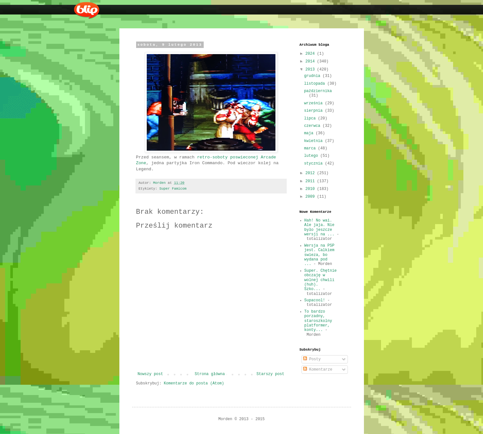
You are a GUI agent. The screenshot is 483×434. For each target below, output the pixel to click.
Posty (312, 359)
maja (310, 133)
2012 (311, 173)
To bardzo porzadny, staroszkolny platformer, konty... (318, 321)
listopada (315, 83)
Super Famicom (172, 189)
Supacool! (314, 300)
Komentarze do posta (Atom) (194, 383)
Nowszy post (150, 374)
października (318, 91)
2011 (311, 181)
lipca (311, 118)
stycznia (314, 163)
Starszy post (270, 374)
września (314, 103)
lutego (312, 156)
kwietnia (314, 141)
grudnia (313, 76)
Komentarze (317, 369)
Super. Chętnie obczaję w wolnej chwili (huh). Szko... (320, 280)
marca (311, 148)
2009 (311, 196)
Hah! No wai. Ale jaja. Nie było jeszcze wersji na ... (319, 227)
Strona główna (210, 374)
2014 (311, 61)
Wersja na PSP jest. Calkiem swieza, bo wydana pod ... (319, 255)
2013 (311, 69)
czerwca (313, 126)
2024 (311, 54)
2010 (311, 189)
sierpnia (314, 110)
